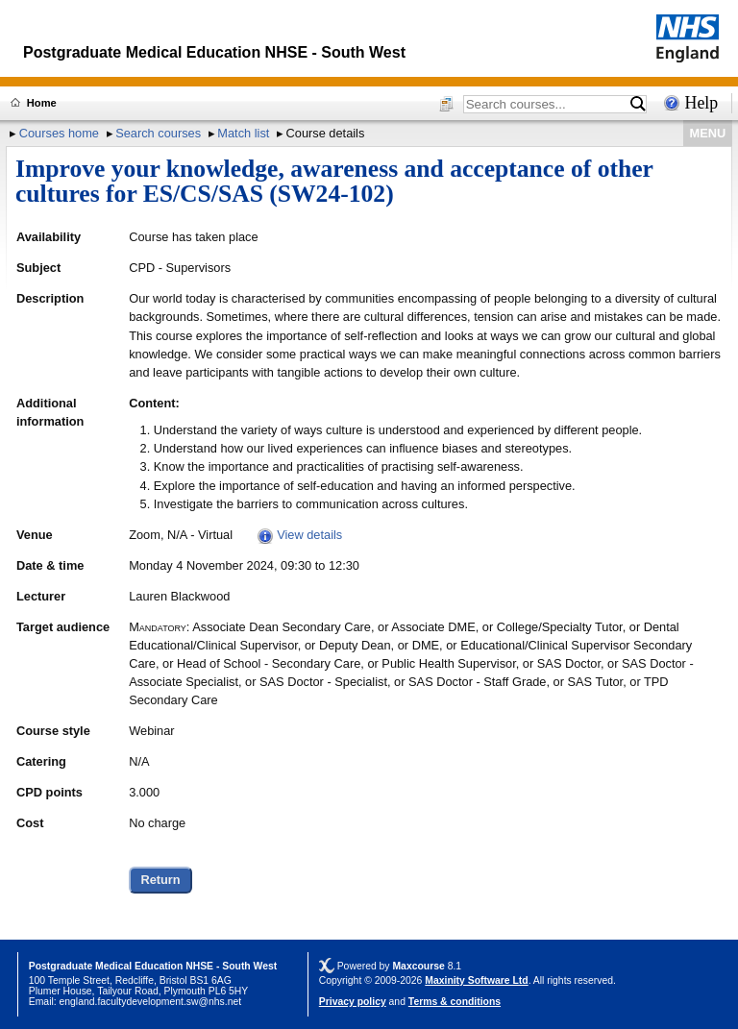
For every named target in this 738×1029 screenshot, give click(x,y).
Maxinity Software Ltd (476, 980)
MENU (708, 133)
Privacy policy (352, 1001)
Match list (243, 133)
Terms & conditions (454, 1001)
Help (702, 102)
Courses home (59, 133)
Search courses (158, 133)
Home (42, 103)
